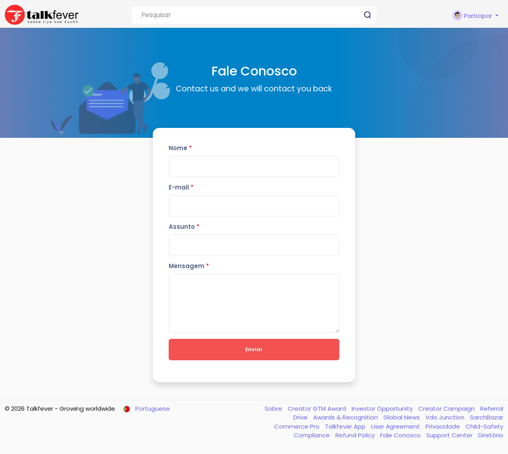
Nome (180, 148)
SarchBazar (486, 417)
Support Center (450, 435)
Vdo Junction (445, 417)
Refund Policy (355, 435)
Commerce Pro (297, 426)
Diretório (490, 435)
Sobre (274, 408)
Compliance (312, 435)
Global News (402, 417)
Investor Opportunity (383, 408)
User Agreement (396, 426)
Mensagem (189, 266)
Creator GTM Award (318, 408)
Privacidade (443, 426)
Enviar (254, 349)
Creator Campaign (447, 408)
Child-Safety (484, 426)
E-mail (181, 187)
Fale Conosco (401, 435)
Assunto (184, 226)
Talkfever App (346, 426)
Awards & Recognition (346, 417)
